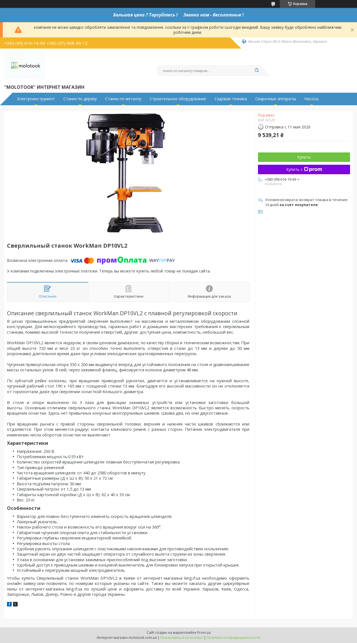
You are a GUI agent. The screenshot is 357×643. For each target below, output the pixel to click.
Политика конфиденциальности (233, 637)
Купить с (304, 169)
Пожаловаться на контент (181, 637)
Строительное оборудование (178, 99)
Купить (304, 157)
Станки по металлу (123, 99)
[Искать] (256, 71)
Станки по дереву (80, 99)
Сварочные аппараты (275, 99)
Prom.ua (204, 632)
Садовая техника (230, 99)
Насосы (311, 99)
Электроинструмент (36, 99)
